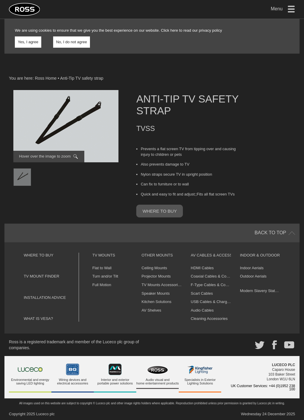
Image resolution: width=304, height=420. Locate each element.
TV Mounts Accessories (162, 285)
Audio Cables (202, 310)
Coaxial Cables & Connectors (216, 276)
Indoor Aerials (252, 268)
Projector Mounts (156, 276)
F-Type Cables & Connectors (215, 285)
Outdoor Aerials (253, 276)
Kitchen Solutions (156, 301)
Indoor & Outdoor (260, 255)
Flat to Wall (102, 268)
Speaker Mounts (156, 293)
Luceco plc (45, 414)
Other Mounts (157, 255)
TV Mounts (103, 255)
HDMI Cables (202, 268)
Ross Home (45, 78)
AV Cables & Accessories (217, 255)
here (174, 30)
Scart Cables (202, 293)
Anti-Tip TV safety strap (82, 78)
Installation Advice (45, 297)
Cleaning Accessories (209, 318)
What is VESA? (38, 318)
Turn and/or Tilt (105, 276)
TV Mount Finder (41, 276)
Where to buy (159, 211)
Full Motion (101, 285)
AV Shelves (151, 310)
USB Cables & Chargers (211, 301)
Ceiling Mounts (154, 268)
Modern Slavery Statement (263, 290)
